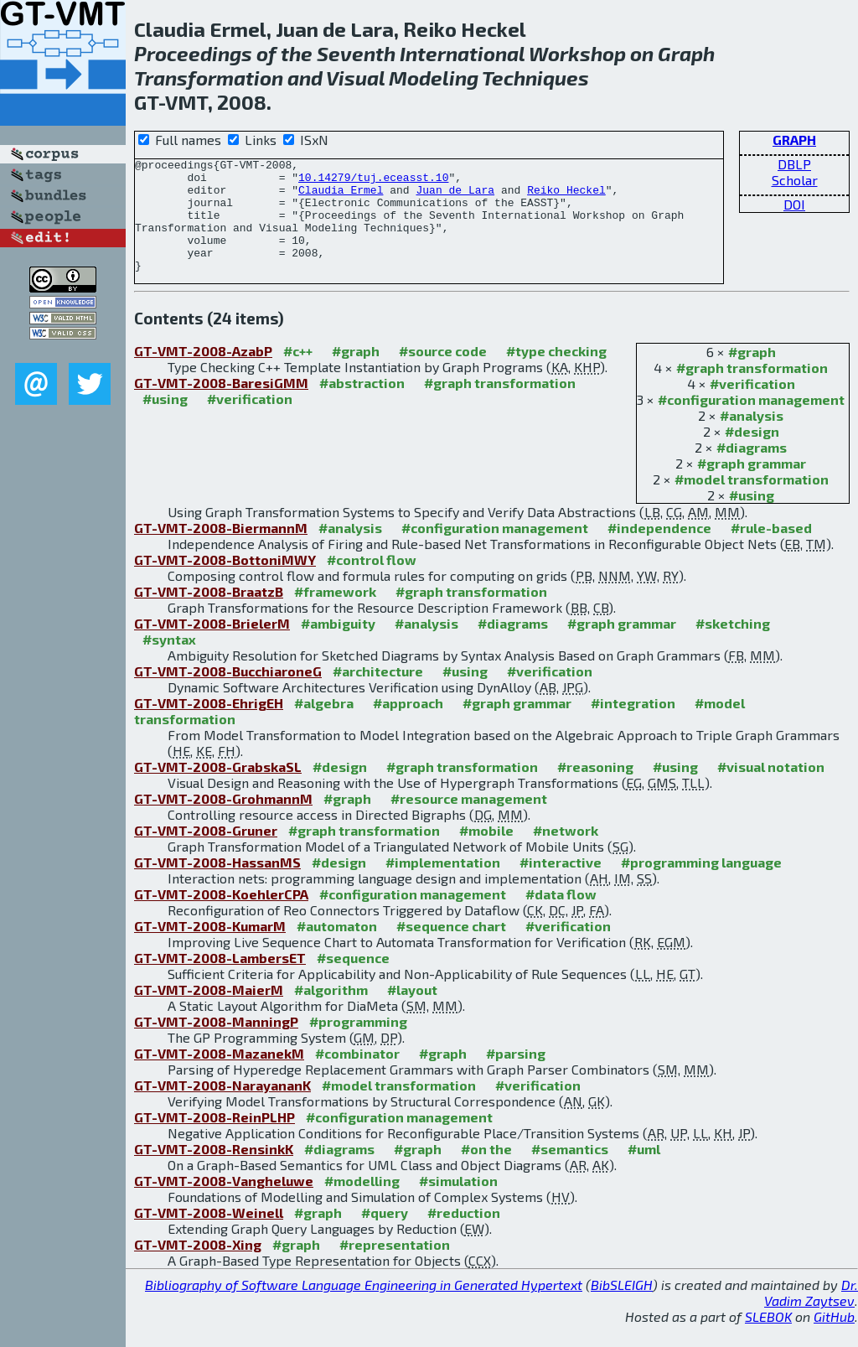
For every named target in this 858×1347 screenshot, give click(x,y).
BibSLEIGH (622, 1307)
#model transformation (752, 502)
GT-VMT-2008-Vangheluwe (223, 1203)
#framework (335, 614)
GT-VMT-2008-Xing (197, 1267)
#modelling (362, 1203)
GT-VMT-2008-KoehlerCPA (221, 917)
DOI (794, 204)
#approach (408, 725)
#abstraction (362, 405)
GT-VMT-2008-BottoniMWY (225, 582)
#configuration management (751, 422)
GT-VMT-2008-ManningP (216, 1044)
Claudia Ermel (340, 197)
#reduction (463, 1235)
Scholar (795, 180)
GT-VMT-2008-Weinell (208, 1235)
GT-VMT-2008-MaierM (208, 1012)
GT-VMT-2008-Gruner (205, 853)
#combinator (357, 1076)
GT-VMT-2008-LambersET (220, 980)
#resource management (468, 821)
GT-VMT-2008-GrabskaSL (218, 789)
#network (565, 853)
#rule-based (771, 550)
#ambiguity (338, 646)
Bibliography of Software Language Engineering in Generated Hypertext (363, 1307)
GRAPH (794, 140)
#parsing (515, 1076)
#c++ (298, 373)
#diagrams (751, 470)
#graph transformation (752, 390)
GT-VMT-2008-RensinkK (213, 1171)
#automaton (337, 948)
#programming (358, 1044)
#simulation (458, 1203)
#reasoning (595, 789)
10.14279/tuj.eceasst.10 (373, 181)
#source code (443, 373)
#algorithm (331, 1012)
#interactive (560, 885)
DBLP (794, 164)
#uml (644, 1171)
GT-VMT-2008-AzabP (203, 373)
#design (752, 454)
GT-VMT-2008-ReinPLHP (214, 1140)
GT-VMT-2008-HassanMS (217, 885)
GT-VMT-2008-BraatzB (208, 614)
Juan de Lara (455, 197)
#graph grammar (751, 486)
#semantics (569, 1171)
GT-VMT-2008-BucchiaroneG (228, 694)
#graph (752, 374)
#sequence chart (451, 948)
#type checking (556, 373)
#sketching (732, 646)
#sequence (353, 980)
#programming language (701, 885)
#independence (659, 550)
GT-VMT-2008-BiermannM (221, 550)
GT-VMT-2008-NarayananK (222, 1108)
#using (751, 518)
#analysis (751, 438)
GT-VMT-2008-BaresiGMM (221, 405)
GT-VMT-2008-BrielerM (212, 646)
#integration (633, 725)
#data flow (561, 917)
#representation (394, 1267)
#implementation (442, 885)
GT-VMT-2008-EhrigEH (208, 725)
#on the (486, 1171)
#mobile (486, 853)
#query (384, 1235)
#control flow (371, 582)
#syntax (169, 662)
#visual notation (770, 789)
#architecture (378, 694)
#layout (412, 1012)
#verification (752, 406)
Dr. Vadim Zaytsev (811, 1315)
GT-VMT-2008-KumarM (210, 948)
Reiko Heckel (566, 197)
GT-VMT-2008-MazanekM (219, 1076)
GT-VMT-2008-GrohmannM (223, 821)
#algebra (324, 725)
